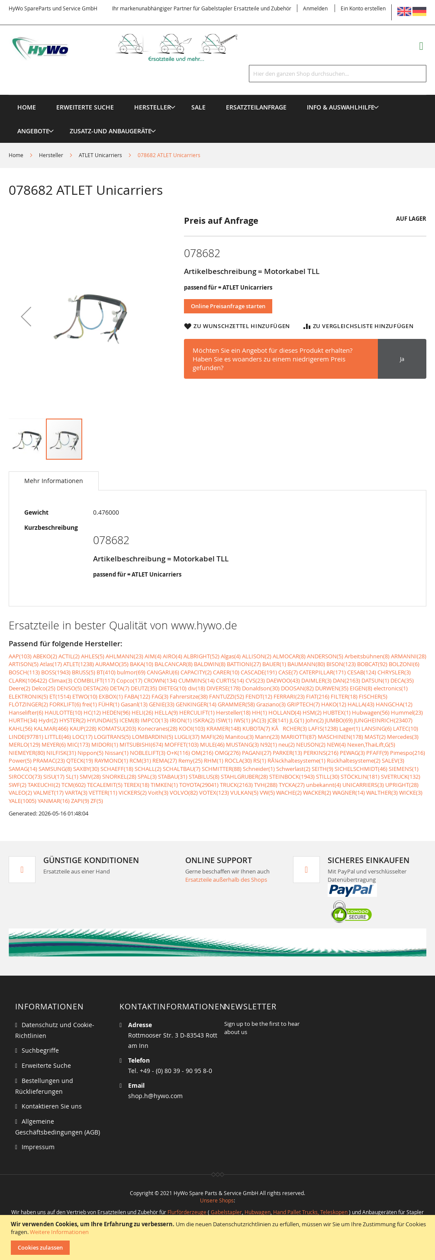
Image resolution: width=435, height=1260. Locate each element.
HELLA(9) (166, 712)
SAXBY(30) (86, 769)
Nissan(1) (117, 753)
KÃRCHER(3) (289, 728)
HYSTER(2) (72, 720)
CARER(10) (226, 672)
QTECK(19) (79, 760)
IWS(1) (242, 720)
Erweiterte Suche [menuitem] (85, 107)
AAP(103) (20, 656)
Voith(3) (158, 792)
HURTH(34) (23, 720)
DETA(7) (119, 688)
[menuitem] (153, 107)
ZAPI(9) (80, 801)
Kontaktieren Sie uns (52, 1106)
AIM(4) (153, 656)
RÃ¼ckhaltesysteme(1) (296, 760)
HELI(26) (142, 712)
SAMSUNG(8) (55, 769)
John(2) (315, 720)
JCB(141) (277, 720)
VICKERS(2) (133, 792)
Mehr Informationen (53, 481)
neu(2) (286, 744)
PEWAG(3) (352, 753)
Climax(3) (60, 680)
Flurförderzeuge (187, 1211)
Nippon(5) (90, 753)
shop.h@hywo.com (155, 1096)
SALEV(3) (393, 760)
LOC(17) (82, 737)
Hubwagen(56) (371, 712)
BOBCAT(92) (372, 664)
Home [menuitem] (26, 107)
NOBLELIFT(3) (147, 753)
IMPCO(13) (154, 720)
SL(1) (72, 776)
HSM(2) (312, 712)
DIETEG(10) (172, 688)
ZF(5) (96, 801)
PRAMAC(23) (49, 760)
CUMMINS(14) (196, 680)
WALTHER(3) (382, 792)
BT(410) (106, 672)
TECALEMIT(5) (104, 785)
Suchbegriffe (40, 1050)
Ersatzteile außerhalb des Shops (226, 879)
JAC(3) (258, 720)
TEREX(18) (136, 785)
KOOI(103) (192, 728)
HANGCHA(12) (394, 704)
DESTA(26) (96, 688)
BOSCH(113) (24, 672)
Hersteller (51, 154)
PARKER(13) (287, 753)
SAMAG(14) (23, 769)
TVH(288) (265, 785)
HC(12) (92, 712)
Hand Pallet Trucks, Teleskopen (310, 1211)
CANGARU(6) (163, 672)
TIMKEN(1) (164, 785)
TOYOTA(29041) (199, 785)
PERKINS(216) (320, 753)
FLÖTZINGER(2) (28, 704)
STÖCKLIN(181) (360, 776)
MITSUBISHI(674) (141, 744)
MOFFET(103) (181, 744)
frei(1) (89, 704)
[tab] (54, 480)
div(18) (196, 688)
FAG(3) (159, 696)
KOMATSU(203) (117, 728)
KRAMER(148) (223, 728)
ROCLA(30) (238, 760)
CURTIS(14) (230, 680)
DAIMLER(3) (316, 680)
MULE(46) (212, 744)
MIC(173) (78, 744)
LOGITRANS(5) (112, 737)
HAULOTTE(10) (63, 712)
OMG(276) (228, 753)
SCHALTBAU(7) (181, 769)
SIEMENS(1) (404, 769)
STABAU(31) (172, 776)
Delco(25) (43, 688)
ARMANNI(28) (408, 656)
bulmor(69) (131, 672)
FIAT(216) (317, 696)
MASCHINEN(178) (340, 737)
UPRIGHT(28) (402, 785)
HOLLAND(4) (284, 712)
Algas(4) (231, 656)
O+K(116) (178, 753)
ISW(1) (224, 720)
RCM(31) (140, 760)
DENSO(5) (69, 688)
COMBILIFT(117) (94, 680)
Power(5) (20, 760)
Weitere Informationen (59, 1232)
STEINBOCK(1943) (292, 776)
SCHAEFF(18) (116, 769)
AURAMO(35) (112, 664)
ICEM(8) (129, 720)
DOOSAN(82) (297, 688)
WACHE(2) (289, 792)
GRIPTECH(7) (303, 704)
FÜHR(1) (108, 704)
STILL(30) (327, 776)
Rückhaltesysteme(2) (353, 760)
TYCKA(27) (292, 785)
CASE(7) (288, 672)
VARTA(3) (76, 792)
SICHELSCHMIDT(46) (361, 769)
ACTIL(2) (69, 656)
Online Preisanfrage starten (228, 306)
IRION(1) (181, 720)
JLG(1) (297, 720)
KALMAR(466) (51, 728)
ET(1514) (60, 696)
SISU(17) (53, 776)
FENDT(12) (258, 696)
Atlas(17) (51, 664)
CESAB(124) (361, 672)
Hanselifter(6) (26, 712)
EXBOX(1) (111, 696)
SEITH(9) (322, 769)
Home (16, 154)
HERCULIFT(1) (197, 712)
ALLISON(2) (256, 656)
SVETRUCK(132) (400, 776)
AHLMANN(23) (124, 656)
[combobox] (337, 73)
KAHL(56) (20, 728)
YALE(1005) (22, 801)
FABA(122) (137, 696)
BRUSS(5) (83, 672)
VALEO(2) (20, 792)
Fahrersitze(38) (189, 696)
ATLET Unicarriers (100, 154)
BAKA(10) (141, 664)
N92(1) (268, 744)
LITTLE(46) (58, 737)
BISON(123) (341, 664)
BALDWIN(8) (210, 664)
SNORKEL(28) (119, 776)
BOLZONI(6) (404, 664)
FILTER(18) (344, 696)
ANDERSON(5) (325, 656)
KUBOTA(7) (256, 728)
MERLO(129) (24, 744)
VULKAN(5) (244, 792)
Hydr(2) (48, 720)
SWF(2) (17, 785)
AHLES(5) (92, 656)
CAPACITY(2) (196, 672)
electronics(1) (391, 688)
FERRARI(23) (289, 696)
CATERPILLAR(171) (322, 672)
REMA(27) (164, 760)
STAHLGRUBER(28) (244, 776)
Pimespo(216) (407, 753)
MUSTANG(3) (242, 744)
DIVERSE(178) (223, 688)
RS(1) (259, 760)
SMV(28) (90, 776)
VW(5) (267, 792)
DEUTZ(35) (144, 688)
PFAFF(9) (377, 753)
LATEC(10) (405, 728)
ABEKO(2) (45, 656)
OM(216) (202, 753)
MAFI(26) (212, 737)
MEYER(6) (54, 744)
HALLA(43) (361, 704)
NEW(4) (336, 744)
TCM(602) (73, 785)
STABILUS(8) (204, 776)
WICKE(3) (410, 792)
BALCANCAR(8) (174, 664)
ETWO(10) (84, 696)
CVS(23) (255, 680)
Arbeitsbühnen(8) (367, 656)
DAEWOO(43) (283, 680)
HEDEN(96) (116, 712)
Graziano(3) (271, 704)
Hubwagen (258, 1211)
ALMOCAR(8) (289, 656)
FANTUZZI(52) (226, 696)
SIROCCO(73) (25, 776)
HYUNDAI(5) (102, 720)
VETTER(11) (103, 792)
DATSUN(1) (375, 680)
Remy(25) (190, 760)
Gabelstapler (226, 1211)
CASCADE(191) (259, 672)
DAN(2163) (346, 680)
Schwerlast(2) (293, 769)
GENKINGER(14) (196, 704)
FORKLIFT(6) (65, 704)
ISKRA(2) (204, 720)
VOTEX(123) (214, 792)
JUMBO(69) (339, 720)
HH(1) (259, 712)
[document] (218, 1237)
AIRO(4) (172, 656)
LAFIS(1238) (323, 728)
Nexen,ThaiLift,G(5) (371, 744)
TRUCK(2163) (236, 785)
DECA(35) (402, 680)
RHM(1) (213, 760)
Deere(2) (19, 688)
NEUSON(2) (310, 744)
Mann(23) (267, 737)
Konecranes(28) (157, 728)
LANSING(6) (376, 728)
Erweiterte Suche (46, 1065)
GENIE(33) (161, 704)
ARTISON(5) (24, 664)
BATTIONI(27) (244, 664)
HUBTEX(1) (337, 712)
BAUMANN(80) (306, 664)
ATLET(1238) (78, 664)
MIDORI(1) (104, 744)
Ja (402, 359)
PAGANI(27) (256, 753)
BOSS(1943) (56, 672)
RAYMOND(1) (111, 760)
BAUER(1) (274, 664)
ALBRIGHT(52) (201, 656)
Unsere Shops (217, 1200)
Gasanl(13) (134, 704)
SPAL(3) (147, 776)
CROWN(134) (160, 680)
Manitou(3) (239, 737)
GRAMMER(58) (236, 704)
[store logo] (134, 47)
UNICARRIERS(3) (363, 785)
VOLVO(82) (184, 792)
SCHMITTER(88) (222, 769)
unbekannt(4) (323, 785)
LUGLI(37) (187, 737)
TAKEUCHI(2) (44, 785)
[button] (26, 316)
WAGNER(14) (348, 792)
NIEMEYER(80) (27, 753)
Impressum (38, 1147)
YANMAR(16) (54, 801)
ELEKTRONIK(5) (28, 696)
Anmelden (315, 8)
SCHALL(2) (148, 769)
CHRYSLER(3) (394, 672)
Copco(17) (129, 680)
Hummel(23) (407, 712)
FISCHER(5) (373, 696)
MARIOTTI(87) (298, 737)
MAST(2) (375, 737)
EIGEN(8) (361, 688)
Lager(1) (349, 728)
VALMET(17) (48, 792)
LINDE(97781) (26, 737)
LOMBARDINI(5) (152, 737)
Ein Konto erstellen (363, 8)
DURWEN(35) (331, 688)
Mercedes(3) (403, 737)
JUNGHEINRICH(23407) (383, 720)
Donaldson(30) (261, 688)
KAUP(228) (83, 728)
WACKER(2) (317, 792)
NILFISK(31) (61, 753)
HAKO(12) (333, 704)
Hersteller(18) (233, 712)
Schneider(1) (259, 769)
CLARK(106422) (28, 680)
